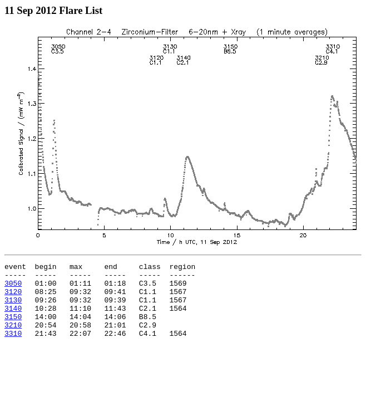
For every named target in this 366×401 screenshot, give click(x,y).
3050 (13, 288)
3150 (13, 328)
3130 (13, 308)
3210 (13, 338)
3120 (13, 298)
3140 (13, 318)
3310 (13, 348)
